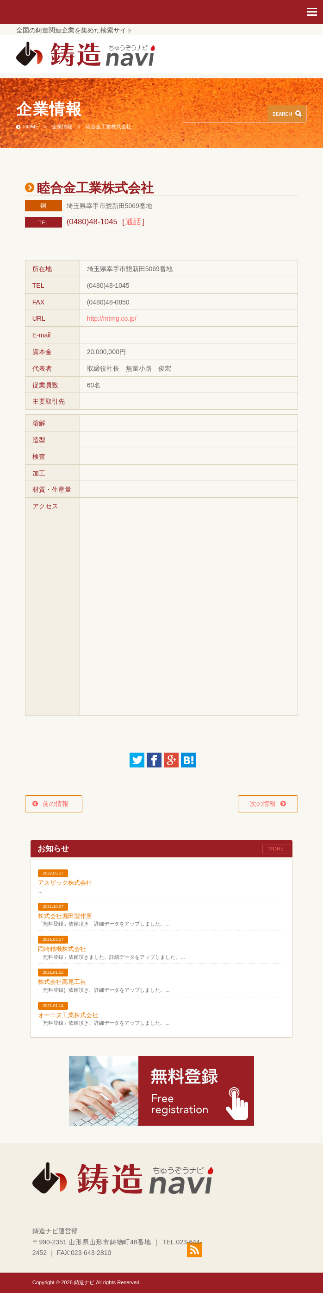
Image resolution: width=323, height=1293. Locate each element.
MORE (276, 848)
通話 (133, 221)
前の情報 (59, 803)
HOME (31, 126)
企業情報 (62, 126)
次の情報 (263, 803)
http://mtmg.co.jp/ (112, 318)
